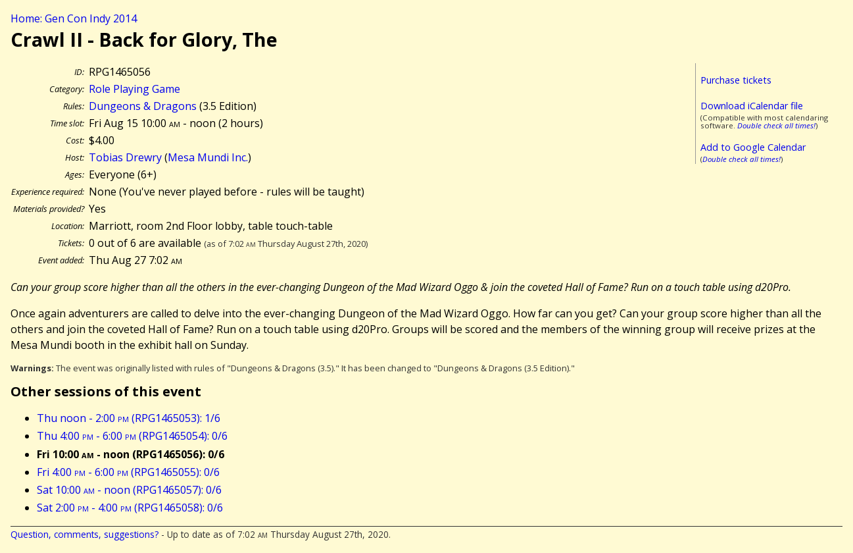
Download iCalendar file (751, 105)
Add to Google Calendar (753, 147)
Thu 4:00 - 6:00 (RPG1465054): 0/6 (132, 436)
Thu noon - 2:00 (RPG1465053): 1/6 (128, 418)
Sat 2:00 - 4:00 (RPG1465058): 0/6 (130, 507)
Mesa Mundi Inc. (208, 157)
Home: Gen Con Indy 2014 (74, 18)
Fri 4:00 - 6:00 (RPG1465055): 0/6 (128, 472)
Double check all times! (776, 125)
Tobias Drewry (125, 157)
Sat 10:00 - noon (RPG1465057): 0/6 (129, 490)
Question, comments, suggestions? (84, 534)
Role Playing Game (134, 89)
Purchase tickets (735, 80)
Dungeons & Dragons (143, 106)
